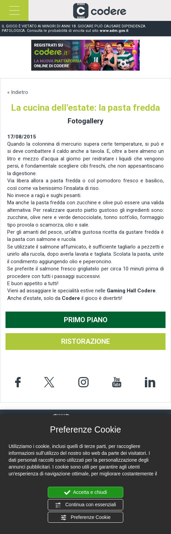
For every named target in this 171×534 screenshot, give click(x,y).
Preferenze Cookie (85, 517)
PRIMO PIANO (85, 320)
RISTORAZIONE (85, 341)
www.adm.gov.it (114, 30)
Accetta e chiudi (85, 492)
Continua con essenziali (85, 505)
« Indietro (17, 92)
